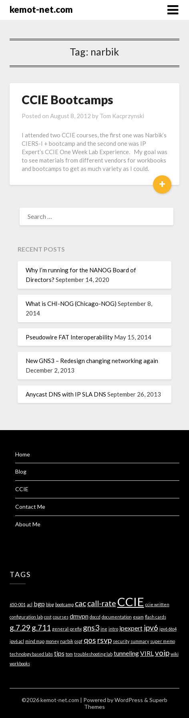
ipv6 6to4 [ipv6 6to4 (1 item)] (168, 628)
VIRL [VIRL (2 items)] (147, 653)
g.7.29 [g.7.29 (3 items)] (20, 627)
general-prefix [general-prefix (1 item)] (67, 628)
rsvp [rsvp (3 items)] (104, 640)
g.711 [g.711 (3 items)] (41, 627)
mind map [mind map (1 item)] (34, 641)
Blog (20, 471)
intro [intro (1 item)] (113, 628)
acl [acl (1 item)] (29, 604)
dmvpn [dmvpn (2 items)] (79, 616)
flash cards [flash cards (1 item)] (155, 616)
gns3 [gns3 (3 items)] (91, 627)
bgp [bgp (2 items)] (39, 603)
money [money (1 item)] (52, 641)
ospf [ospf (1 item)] (78, 641)
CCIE (21, 489)
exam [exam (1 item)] (138, 616)
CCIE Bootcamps (67, 99)
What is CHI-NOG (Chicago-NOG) (71, 303)
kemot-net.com (41, 9)
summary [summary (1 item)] (140, 641)
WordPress (129, 699)
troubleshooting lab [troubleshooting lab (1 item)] (93, 654)
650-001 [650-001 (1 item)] (18, 604)
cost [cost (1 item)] (48, 616)
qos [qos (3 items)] (90, 640)
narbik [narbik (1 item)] (66, 641)
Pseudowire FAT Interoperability (69, 337)
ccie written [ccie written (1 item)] (157, 604)
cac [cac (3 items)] (80, 603)
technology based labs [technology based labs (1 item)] (31, 654)
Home (22, 454)
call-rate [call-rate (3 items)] (101, 603)
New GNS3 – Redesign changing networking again (92, 360)
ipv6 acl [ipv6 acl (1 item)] (17, 641)
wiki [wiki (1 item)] (175, 654)
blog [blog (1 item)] (50, 604)
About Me (27, 524)
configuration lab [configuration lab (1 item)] (26, 616)
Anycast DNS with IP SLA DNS (66, 394)
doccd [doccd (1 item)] (95, 616)
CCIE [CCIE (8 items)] (130, 602)
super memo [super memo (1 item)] (162, 641)
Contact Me (30, 506)
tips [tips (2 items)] (59, 653)
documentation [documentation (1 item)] (117, 616)
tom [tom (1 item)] (69, 654)
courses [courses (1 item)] (60, 616)
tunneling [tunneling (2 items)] (126, 653)
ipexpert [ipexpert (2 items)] (131, 628)
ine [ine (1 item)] (104, 628)
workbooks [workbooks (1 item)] (20, 663)
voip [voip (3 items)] (162, 652)
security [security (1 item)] (121, 641)
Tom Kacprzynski (122, 115)
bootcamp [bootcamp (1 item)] (64, 604)
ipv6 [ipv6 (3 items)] (151, 627)
